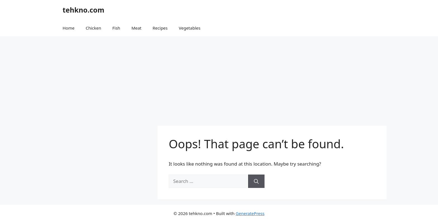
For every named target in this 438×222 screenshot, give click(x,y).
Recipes (160, 28)
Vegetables (189, 28)
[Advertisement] (219, 78)
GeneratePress (250, 213)
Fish (116, 28)
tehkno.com (83, 10)
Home (69, 28)
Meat (136, 28)
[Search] (256, 181)
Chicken (93, 28)
